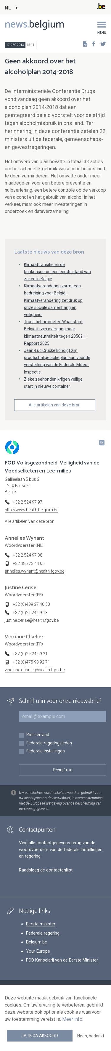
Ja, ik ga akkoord (39, 1035)
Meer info (72, 1019)
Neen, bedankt (90, 1036)
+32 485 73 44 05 (29, 563)
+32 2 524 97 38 (27, 555)
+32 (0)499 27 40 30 (31, 604)
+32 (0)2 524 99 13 (30, 612)
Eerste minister (40, 924)
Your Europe (38, 951)
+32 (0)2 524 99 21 (30, 653)
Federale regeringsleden (49, 743)
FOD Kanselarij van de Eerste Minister (62, 960)
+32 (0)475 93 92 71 (31, 662)
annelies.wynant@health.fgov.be (34, 571)
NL (8, 8)
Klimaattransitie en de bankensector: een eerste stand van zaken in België (57, 271)
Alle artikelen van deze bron (55, 405)
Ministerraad (37, 735)
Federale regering (42, 933)
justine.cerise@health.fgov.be (32, 620)
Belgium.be (36, 942)
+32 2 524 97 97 (27, 502)
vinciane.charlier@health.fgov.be (35, 669)
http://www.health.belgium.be (31, 509)
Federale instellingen (45, 751)
